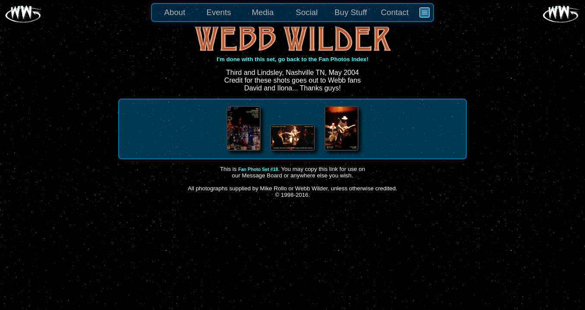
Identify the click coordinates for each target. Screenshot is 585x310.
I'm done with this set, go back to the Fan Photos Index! (292, 59)
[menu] (292, 12)
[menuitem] (424, 12)
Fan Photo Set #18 (258, 169)
